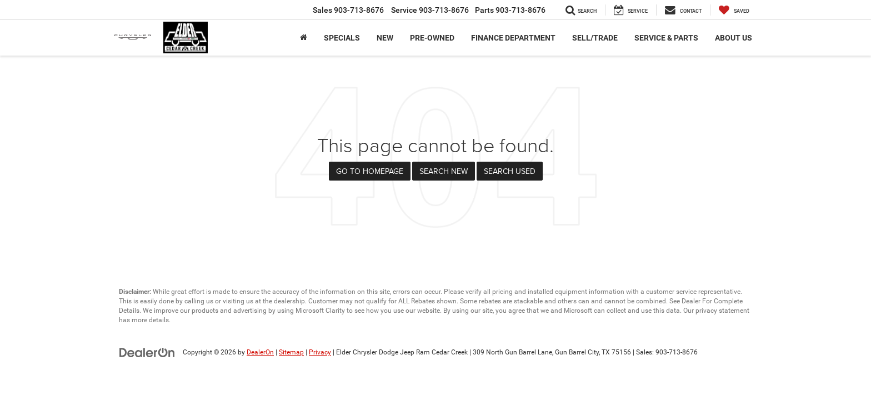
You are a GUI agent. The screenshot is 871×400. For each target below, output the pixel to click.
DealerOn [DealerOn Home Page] (260, 352)
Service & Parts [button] (666, 37)
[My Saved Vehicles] (734, 10)
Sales (348, 10)
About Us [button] (733, 37)
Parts (510, 10)
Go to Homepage (369, 171)
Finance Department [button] (513, 37)
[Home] (304, 38)
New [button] (385, 37)
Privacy (320, 352)
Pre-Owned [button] (432, 37)
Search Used (509, 171)
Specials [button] (342, 37)
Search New (443, 171)
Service (430, 10)
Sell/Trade (595, 37)
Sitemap (291, 352)
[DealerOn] (147, 351)
